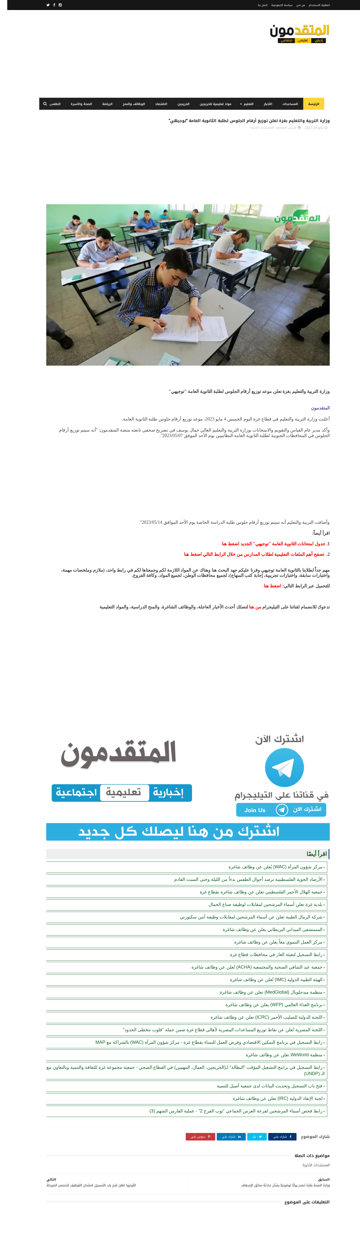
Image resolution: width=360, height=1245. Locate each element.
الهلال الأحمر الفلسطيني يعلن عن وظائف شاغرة (71, 382)
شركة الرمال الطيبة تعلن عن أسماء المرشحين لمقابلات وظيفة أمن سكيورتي (243, 863)
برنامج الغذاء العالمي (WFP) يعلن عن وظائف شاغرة (266, 951)
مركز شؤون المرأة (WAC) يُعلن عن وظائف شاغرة (268, 813)
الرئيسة (312, 104)
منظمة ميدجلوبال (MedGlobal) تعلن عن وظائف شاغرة (263, 938)
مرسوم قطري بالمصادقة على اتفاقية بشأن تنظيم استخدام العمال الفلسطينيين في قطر (68, 316)
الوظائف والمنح (132, 104)
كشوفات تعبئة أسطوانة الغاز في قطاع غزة (71, 290)
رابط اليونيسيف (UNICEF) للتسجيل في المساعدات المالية (67, 359)
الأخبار (266, 104)
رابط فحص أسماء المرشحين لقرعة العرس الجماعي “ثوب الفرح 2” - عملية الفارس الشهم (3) (228, 1069)
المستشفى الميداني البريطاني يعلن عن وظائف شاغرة (265, 876)
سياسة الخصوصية (274, 5)
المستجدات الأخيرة (254, 139)
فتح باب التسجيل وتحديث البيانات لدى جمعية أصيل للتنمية (262, 1044)
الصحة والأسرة (79, 104)
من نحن (293, 5)
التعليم (247, 104)
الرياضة (105, 104)
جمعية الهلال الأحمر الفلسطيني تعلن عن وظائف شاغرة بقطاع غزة (253, 838)
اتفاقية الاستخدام (312, 5)
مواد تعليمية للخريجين (214, 104)
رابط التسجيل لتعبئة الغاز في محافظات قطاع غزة (269, 901)
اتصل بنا (255, 5)
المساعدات (288, 104)
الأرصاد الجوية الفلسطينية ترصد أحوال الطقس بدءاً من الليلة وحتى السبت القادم (241, 825)
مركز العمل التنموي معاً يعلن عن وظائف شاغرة (271, 888)
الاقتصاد (160, 104)
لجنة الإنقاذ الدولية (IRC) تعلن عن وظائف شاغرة (270, 1057)
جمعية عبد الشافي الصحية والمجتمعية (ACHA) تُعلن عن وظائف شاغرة (249, 913)
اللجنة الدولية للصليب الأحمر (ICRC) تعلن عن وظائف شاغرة (259, 963)
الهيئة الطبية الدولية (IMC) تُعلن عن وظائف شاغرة (269, 926)
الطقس (53, 104)
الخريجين (182, 104)
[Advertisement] (129, 54)
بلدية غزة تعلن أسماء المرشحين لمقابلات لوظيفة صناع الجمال (258, 851)
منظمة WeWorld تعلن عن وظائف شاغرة (276, 1013)
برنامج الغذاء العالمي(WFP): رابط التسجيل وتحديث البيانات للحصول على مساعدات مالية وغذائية (68, 216)
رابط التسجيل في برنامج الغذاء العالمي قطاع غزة (67, 236)
